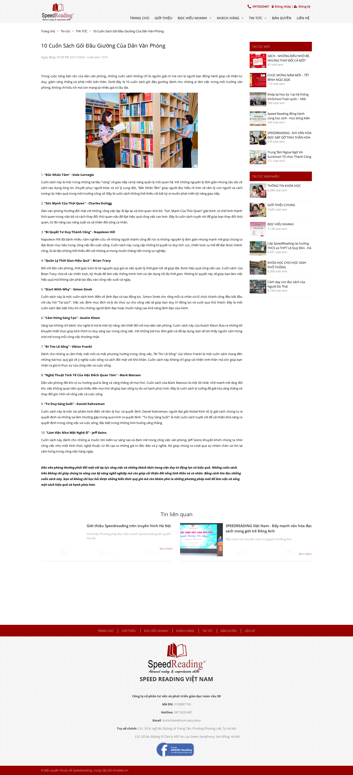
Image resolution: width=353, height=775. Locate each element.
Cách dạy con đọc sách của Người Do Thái (286, 284)
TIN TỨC (258, 18)
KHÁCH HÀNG (230, 18)
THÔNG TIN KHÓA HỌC (284, 185)
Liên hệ (303, 18)
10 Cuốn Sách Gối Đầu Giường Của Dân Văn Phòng (128, 31)
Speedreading (82, 770)
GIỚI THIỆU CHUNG (281, 205)
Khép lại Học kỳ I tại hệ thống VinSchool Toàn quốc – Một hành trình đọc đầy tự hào (288, 98)
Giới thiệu (163, 18)
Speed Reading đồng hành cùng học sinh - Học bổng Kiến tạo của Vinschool (288, 118)
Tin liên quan (177, 514)
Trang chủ (139, 18)
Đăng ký (302, 6)
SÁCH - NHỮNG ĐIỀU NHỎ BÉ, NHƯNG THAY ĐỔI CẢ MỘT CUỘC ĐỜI (288, 60)
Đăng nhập (281, 6)
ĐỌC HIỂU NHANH (194, 18)
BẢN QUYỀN (281, 18)
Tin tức (65, 31)
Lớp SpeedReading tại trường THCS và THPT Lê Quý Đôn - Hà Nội (289, 247)
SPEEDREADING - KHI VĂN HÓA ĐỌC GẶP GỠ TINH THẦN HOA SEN (289, 137)
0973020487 (258, 6)
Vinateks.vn (120, 770)
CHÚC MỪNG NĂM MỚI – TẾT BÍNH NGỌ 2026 (288, 77)
